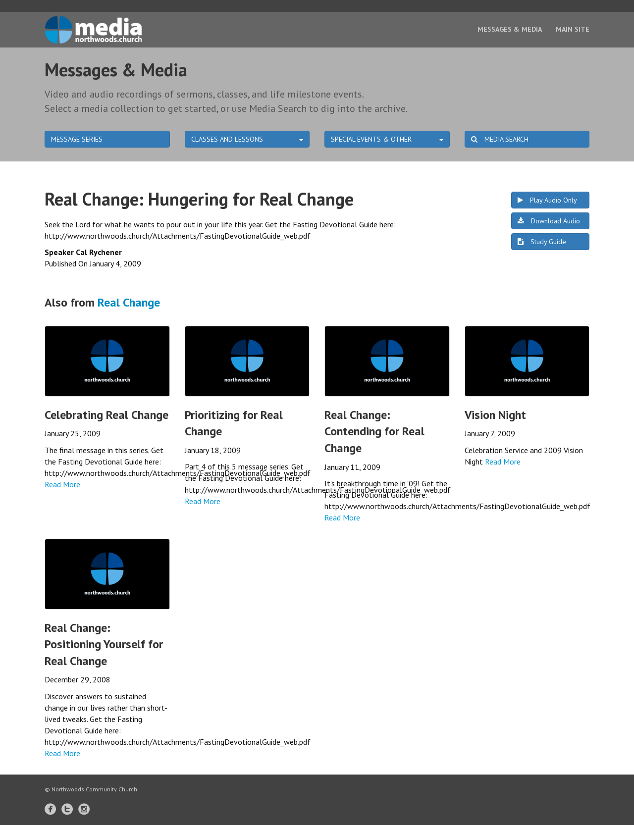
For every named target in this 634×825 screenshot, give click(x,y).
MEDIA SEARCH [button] (499, 139)
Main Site (572, 29)
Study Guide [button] (542, 241)
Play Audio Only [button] (547, 200)
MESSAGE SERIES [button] (77, 139)
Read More (62, 484)
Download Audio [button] (549, 220)
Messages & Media (509, 29)
